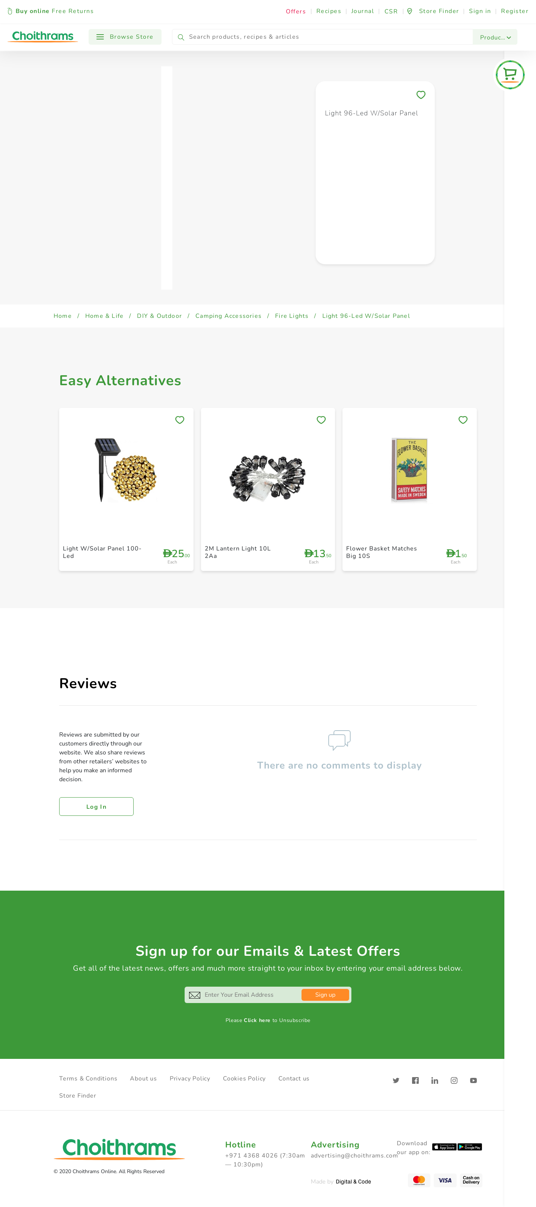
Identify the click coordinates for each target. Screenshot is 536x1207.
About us (143, 1079)
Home (63, 316)
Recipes (329, 11)
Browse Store (125, 37)
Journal (362, 11)
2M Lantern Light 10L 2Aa (238, 552)
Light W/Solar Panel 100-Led (102, 552)
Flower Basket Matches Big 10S (381, 552)
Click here (257, 1020)
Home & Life (104, 316)
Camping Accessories (228, 316)
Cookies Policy (244, 1079)
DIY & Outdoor (159, 316)
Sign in (480, 11)
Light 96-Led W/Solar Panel (366, 316)
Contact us (294, 1079)
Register (515, 11)
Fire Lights (292, 316)
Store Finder (77, 1096)
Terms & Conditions (88, 1079)
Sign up (325, 995)
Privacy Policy (190, 1079)
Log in (96, 807)
